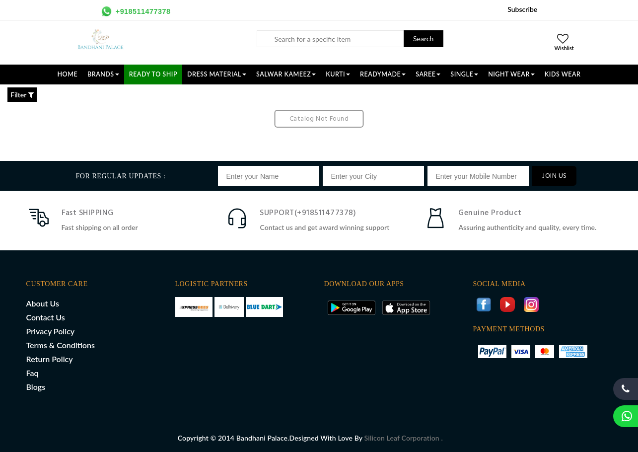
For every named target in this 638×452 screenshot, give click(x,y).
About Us (42, 303)
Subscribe (522, 9)
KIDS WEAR (563, 74)
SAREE (428, 74)
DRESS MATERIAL (216, 74)
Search (423, 38)
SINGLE (464, 74)
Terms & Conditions (60, 345)
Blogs (36, 386)
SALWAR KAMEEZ (286, 74)
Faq (32, 372)
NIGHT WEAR (511, 74)
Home (68, 74)
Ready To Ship (153, 74)
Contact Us (45, 317)
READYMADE (383, 74)
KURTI (338, 74)
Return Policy (49, 359)
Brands (103, 74)
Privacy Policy (50, 331)
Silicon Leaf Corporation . (403, 438)
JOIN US (554, 176)
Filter (22, 94)
